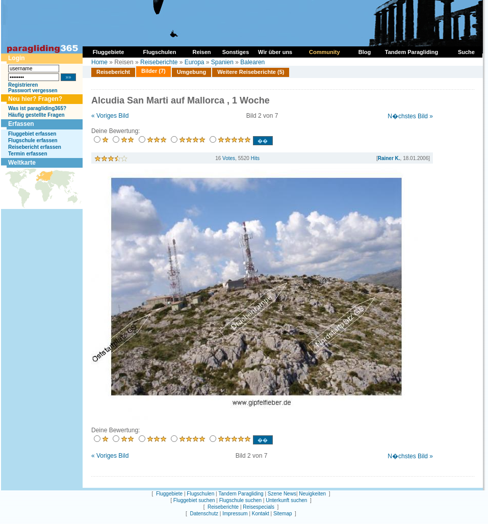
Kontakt (260, 513)
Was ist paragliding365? (37, 108)
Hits (255, 158)
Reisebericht (113, 72)
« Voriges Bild (110, 115)
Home (99, 62)
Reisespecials (258, 507)
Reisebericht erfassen (34, 147)
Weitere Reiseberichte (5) (250, 72)
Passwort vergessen (33, 90)
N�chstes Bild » (410, 116)
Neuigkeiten (312, 493)
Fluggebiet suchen (194, 500)
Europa (194, 62)
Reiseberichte (158, 62)
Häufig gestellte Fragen (36, 115)
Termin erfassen (27, 153)
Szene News (282, 493)
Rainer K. (389, 158)
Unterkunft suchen (286, 500)
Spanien (222, 62)
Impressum (234, 513)
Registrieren (23, 85)
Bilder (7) (153, 71)
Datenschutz (204, 513)
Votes (228, 158)
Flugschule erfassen (33, 140)
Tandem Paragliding (240, 493)
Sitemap (282, 513)
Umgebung (191, 72)
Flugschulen (200, 493)
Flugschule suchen (240, 500)
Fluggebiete (169, 493)
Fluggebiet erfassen (32, 134)
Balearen (252, 62)
